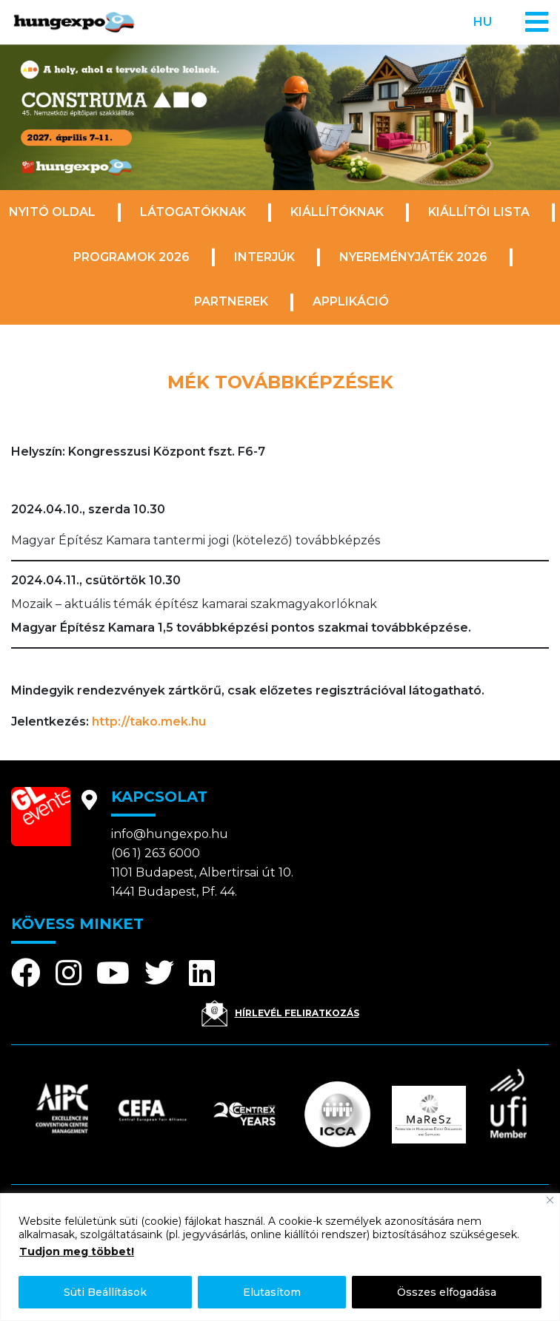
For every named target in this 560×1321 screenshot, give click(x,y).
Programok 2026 (131, 257)
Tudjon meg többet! (76, 1251)
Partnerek (231, 301)
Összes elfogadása (446, 1292)
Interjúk (264, 257)
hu (482, 22)
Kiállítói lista (479, 212)
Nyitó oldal (52, 212)
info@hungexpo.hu (169, 834)
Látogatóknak (193, 212)
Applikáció (351, 301)
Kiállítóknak (337, 212)
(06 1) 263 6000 (155, 853)
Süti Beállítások (105, 1292)
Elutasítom (272, 1292)
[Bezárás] (550, 1200)
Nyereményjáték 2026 (413, 257)
